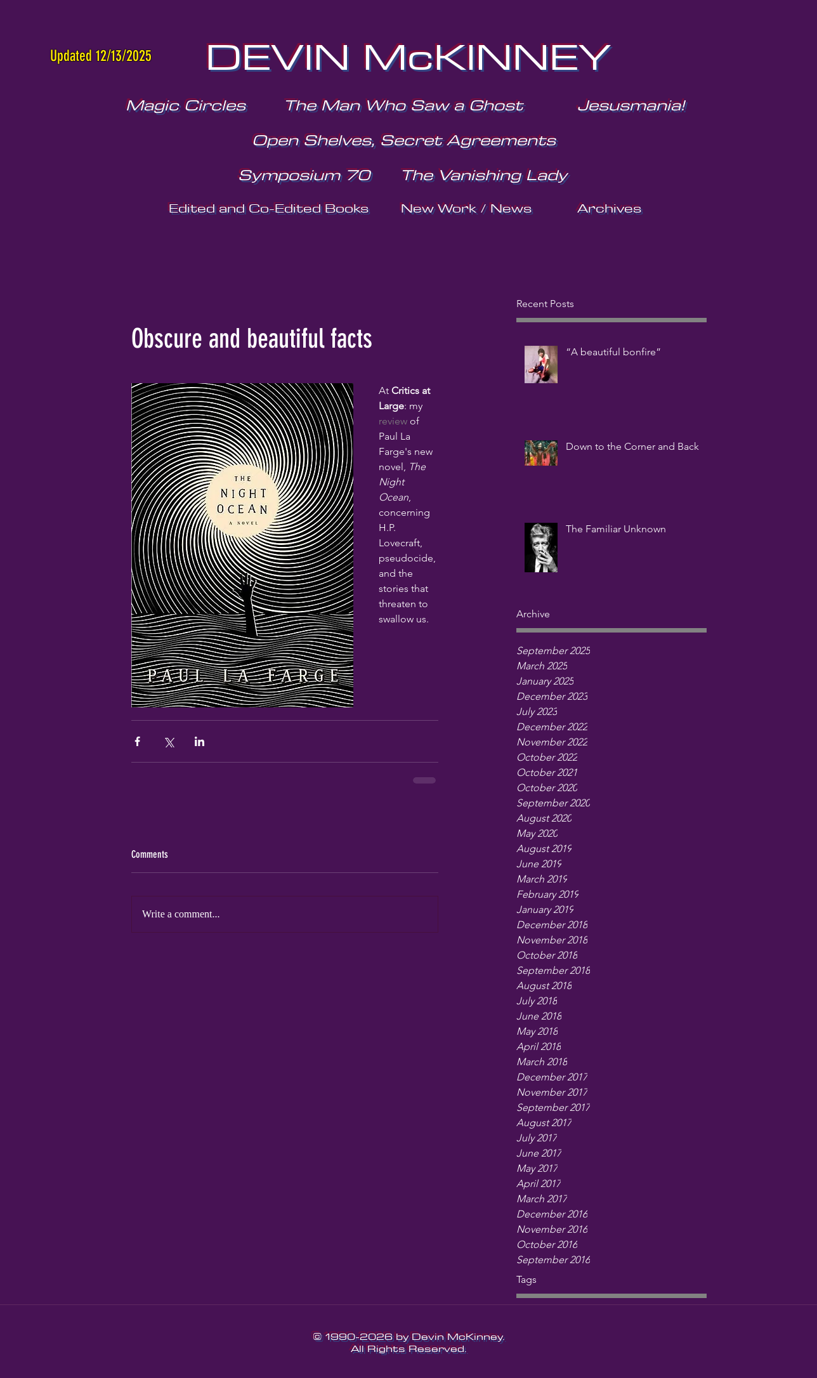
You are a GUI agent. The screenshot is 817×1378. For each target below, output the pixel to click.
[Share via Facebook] (137, 741)
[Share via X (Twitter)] (168, 741)
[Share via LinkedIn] (199, 741)
